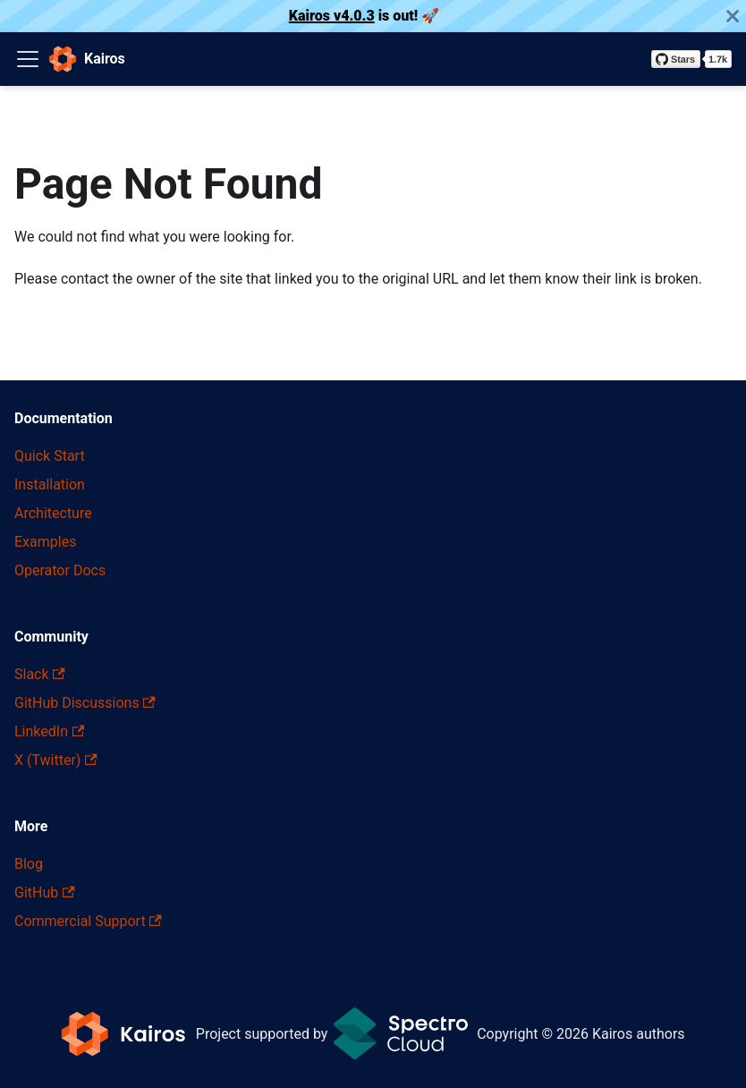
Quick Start (49, 455)
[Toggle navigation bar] (27, 59)
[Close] (732, 16)
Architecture (53, 513)
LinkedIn (49, 731)
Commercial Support (88, 921)
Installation (49, 484)
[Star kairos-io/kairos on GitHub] (691, 59)
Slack (39, 674)
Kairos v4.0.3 (332, 15)
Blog (28, 863)
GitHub (44, 892)
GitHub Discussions (85, 702)
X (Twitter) (55, 760)
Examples (45, 541)
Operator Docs (60, 570)
